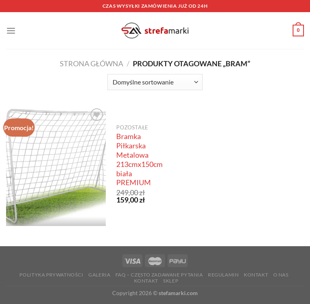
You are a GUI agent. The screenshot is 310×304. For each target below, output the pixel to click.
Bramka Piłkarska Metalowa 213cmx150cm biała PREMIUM (139, 159)
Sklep (170, 281)
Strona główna (91, 63)
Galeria (99, 275)
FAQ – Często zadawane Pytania (159, 275)
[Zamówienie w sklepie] (155, 82)
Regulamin (223, 275)
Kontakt (256, 275)
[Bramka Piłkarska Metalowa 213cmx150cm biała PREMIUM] (56, 166)
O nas (281, 275)
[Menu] (11, 30)
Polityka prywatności (51, 275)
